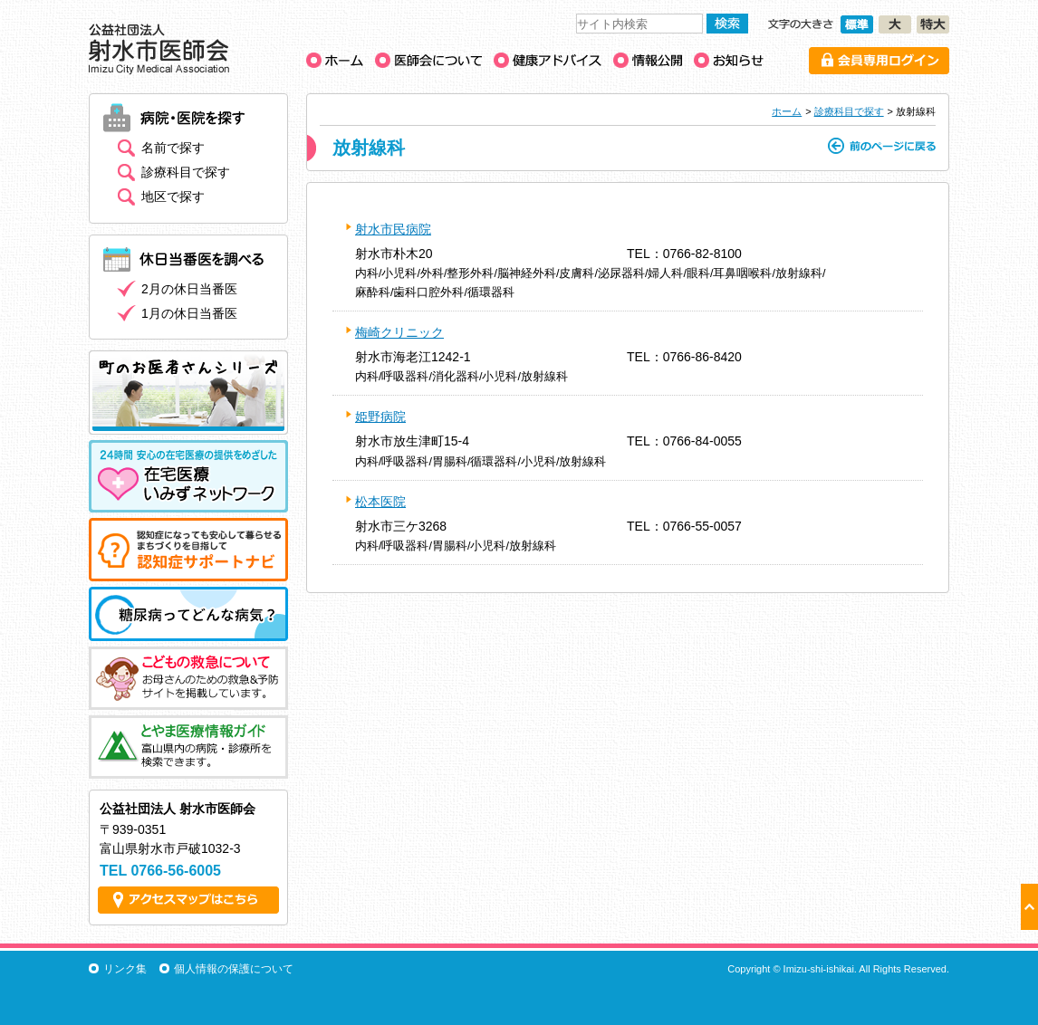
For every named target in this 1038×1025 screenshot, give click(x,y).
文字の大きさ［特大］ (933, 24)
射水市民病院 (393, 229)
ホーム (787, 111)
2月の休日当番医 (189, 289)
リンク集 (125, 969)
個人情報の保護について (233, 969)
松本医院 (380, 501)
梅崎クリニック (399, 332)
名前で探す (173, 147)
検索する (727, 24)
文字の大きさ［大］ (895, 24)
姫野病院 (380, 416)
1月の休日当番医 (189, 313)
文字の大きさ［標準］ (857, 24)
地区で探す (173, 196)
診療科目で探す (849, 111)
